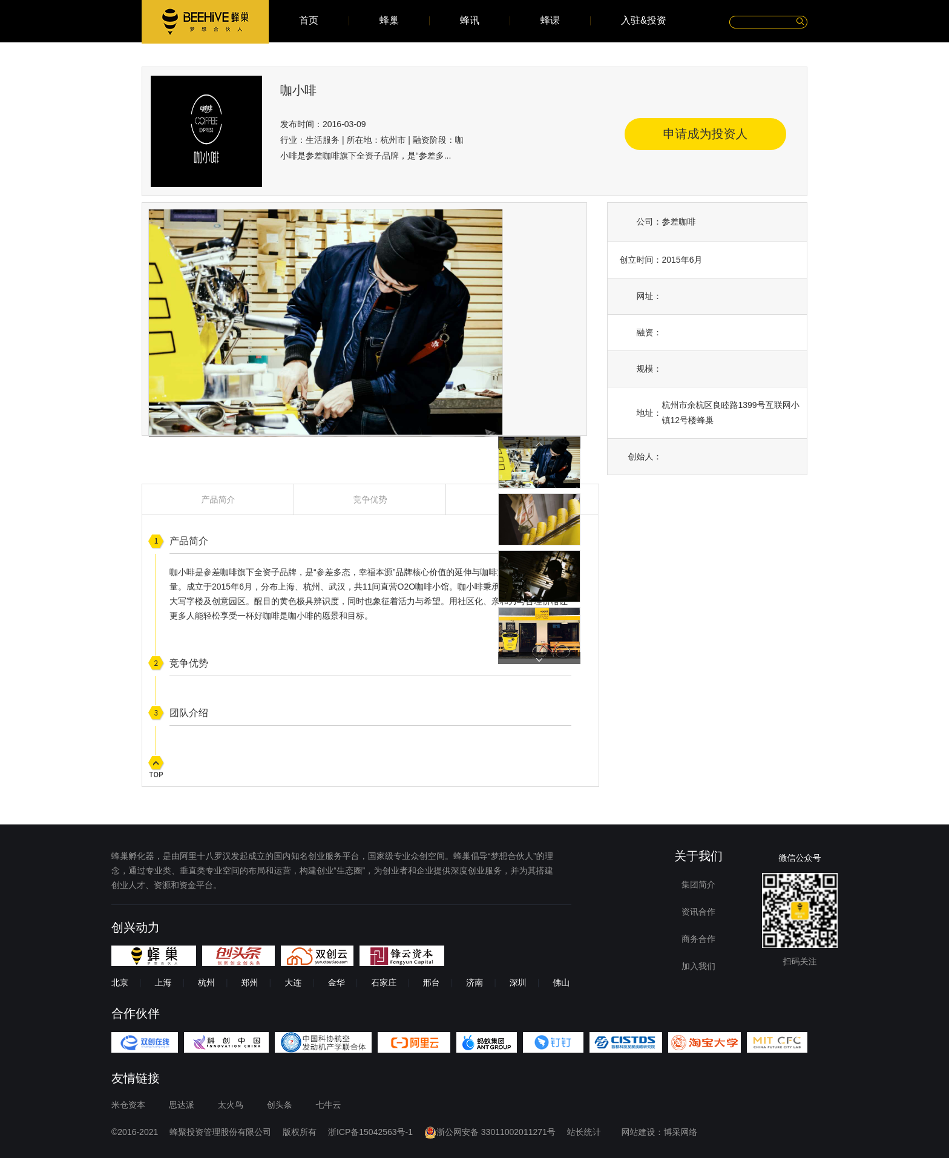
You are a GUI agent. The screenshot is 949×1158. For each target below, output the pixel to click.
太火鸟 (230, 1105)
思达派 (181, 1105)
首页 (308, 20)
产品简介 (218, 499)
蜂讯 (469, 20)
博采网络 (681, 1132)
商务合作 (698, 939)
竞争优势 (370, 499)
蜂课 (550, 20)
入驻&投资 (643, 20)
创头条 (279, 1105)
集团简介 (698, 884)
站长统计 (584, 1132)
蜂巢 (389, 20)
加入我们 (698, 966)
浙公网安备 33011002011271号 (490, 1132)
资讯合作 (698, 911)
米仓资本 (128, 1105)
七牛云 (328, 1105)
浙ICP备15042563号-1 (370, 1132)
